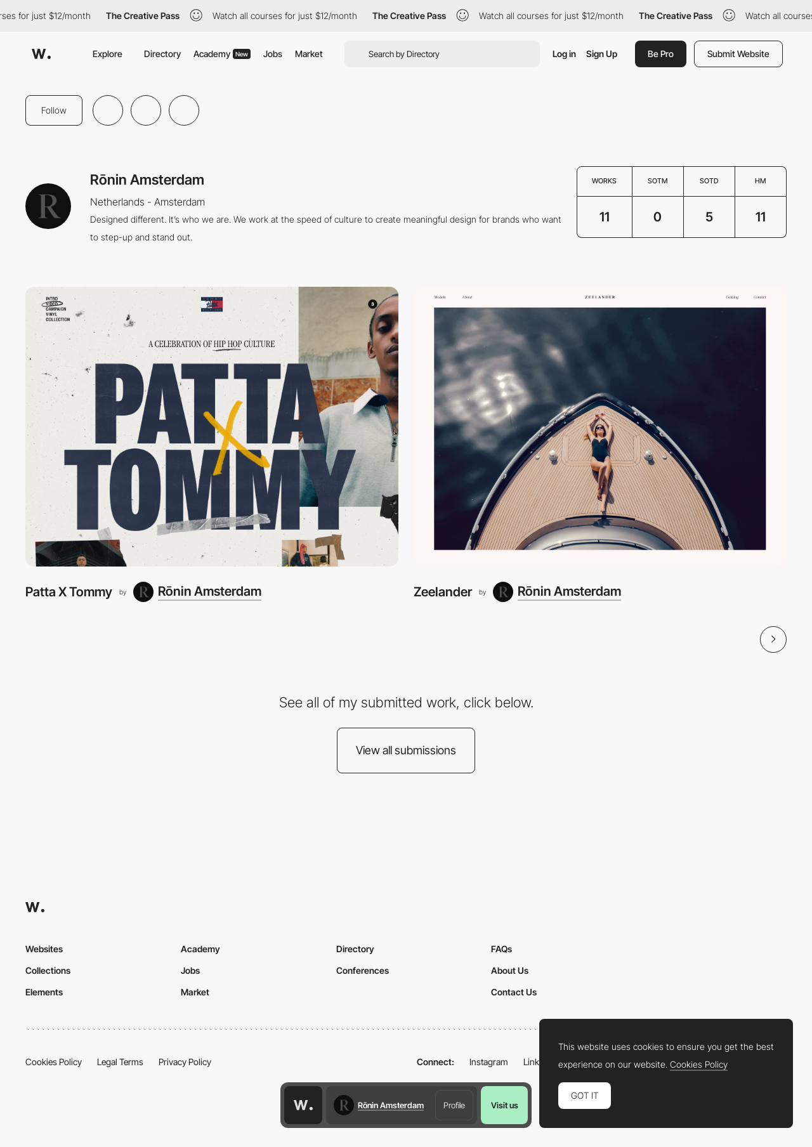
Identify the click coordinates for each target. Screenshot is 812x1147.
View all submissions (406, 750)
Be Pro (661, 53)
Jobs (272, 53)
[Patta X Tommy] (211, 427)
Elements (44, 991)
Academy (222, 53)
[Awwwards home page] (303, 1105)
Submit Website (738, 53)
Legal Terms (120, 1061)
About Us (509, 970)
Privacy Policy (185, 1061)
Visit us (504, 1105)
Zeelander (443, 592)
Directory (162, 53)
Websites (44, 948)
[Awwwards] (41, 54)
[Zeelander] (600, 427)
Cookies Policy (53, 1061)
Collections (47, 970)
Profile (454, 1105)
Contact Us (514, 991)
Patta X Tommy (68, 592)
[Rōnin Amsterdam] (197, 592)
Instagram (488, 1061)
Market (309, 53)
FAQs (501, 948)
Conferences (362, 970)
